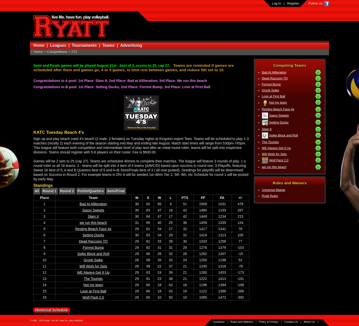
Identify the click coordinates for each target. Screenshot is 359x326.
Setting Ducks (279, 122)
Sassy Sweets (279, 115)
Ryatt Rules (270, 196)
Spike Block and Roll (283, 135)
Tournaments (84, 45)
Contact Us (291, 321)
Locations (219, 321)
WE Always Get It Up (276, 148)
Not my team (278, 102)
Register (293, 3)
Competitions (57, 52)
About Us (309, 321)
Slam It (266, 129)
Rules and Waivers (241, 321)
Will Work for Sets (274, 154)
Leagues (58, 45)
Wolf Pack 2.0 (278, 160)
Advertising (131, 45)
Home (38, 45)
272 (74, 52)
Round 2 (67, 191)
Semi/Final (116, 191)
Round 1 (50, 191)
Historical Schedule (51, 310)
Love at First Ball (273, 96)
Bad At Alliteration (274, 72)
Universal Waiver (273, 190)
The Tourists (270, 142)
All (37, 191)
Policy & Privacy (269, 321)
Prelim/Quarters (91, 191)
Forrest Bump (271, 84)
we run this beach (274, 167)
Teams (108, 45)
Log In (276, 3)
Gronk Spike (270, 90)
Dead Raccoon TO (275, 78)
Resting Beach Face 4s (278, 109)
